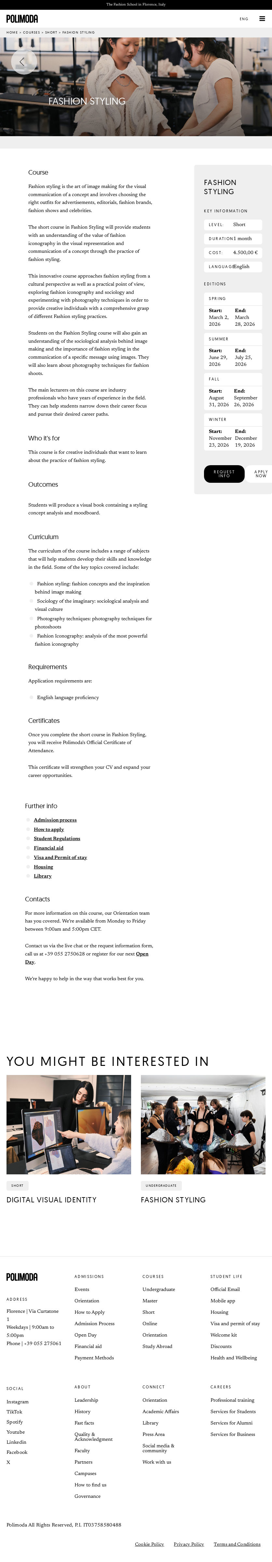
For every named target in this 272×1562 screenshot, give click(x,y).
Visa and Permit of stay (60, 858)
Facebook (17, 1453)
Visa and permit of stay (235, 1324)
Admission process (55, 820)
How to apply (49, 830)
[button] (248, 18)
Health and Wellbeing (234, 1358)
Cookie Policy (149, 1545)
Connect (154, 1387)
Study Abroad (157, 1347)
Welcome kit (224, 1335)
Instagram (18, 1402)
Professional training (232, 1400)
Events (82, 1290)
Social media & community (158, 1449)
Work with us (157, 1462)
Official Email (225, 1290)
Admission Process (95, 1324)
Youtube (16, 1432)
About (83, 1387)
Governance (88, 1497)
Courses (31, 33)
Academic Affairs (161, 1412)
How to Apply (90, 1313)
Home (12, 33)
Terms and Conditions (237, 1545)
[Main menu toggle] (262, 19)
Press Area (154, 1435)
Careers (221, 1387)
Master (150, 1301)
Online (150, 1324)
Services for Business (233, 1435)
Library (43, 876)
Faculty (82, 1451)
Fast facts (84, 1423)
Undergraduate (159, 1290)
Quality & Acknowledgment (94, 1437)
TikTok (14, 1412)
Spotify (15, 1422)
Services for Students (233, 1412)
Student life (227, 1276)
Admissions (89, 1276)
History (82, 1412)
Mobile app (223, 1301)
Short (51, 33)
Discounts (221, 1347)
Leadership (86, 1400)
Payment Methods (94, 1358)
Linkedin (16, 1442)
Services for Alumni (231, 1423)
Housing (43, 867)
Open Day (86, 1335)
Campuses (85, 1474)
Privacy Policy (189, 1545)
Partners (83, 1462)
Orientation (87, 1301)
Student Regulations (57, 839)
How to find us (90, 1485)
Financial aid (48, 848)
